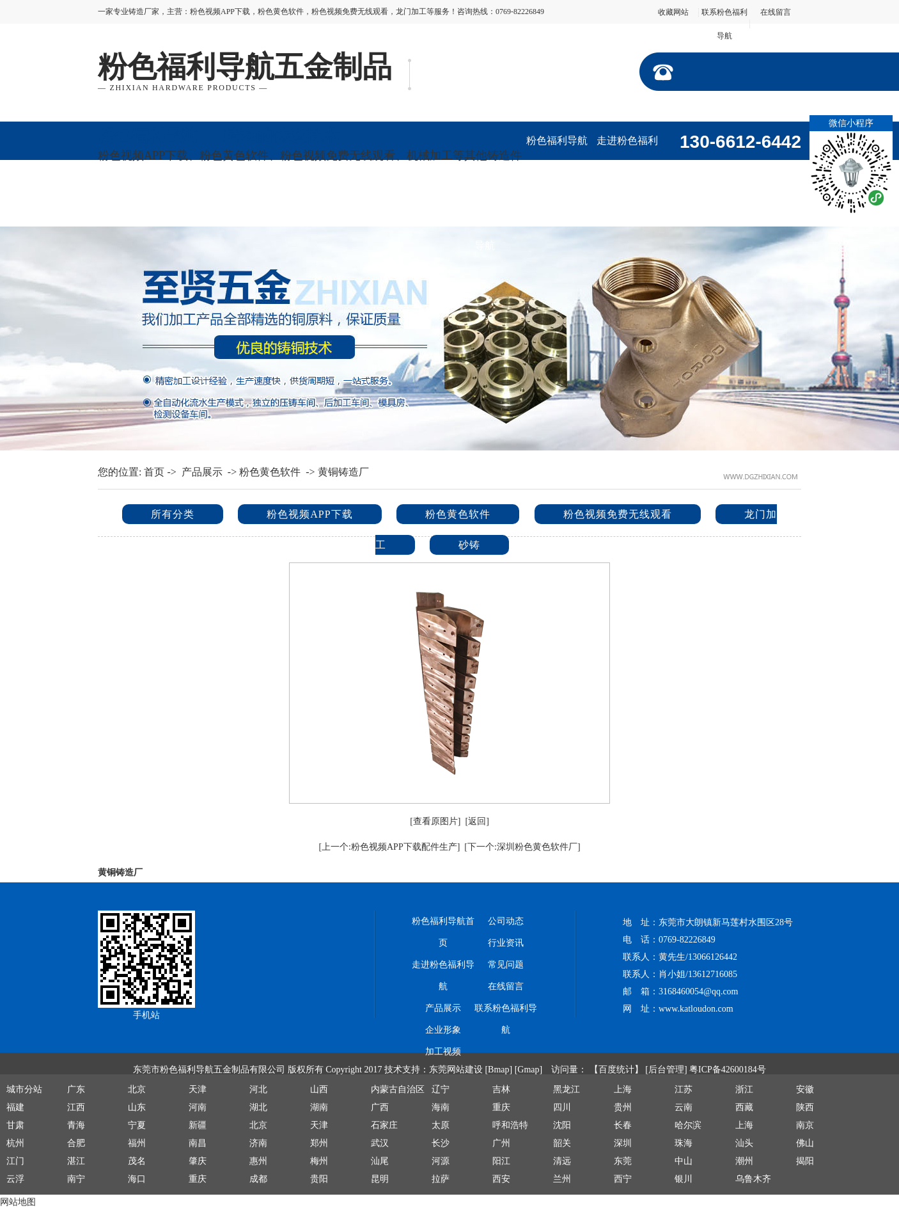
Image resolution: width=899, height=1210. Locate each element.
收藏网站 (673, 12)
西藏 (744, 1107)
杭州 (15, 1143)
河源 (441, 1161)
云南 (683, 1107)
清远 (562, 1161)
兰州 (562, 1179)
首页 (154, 471)
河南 (198, 1107)
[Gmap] (529, 1069)
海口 (137, 1179)
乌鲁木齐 (753, 1179)
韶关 (562, 1143)
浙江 (744, 1089)
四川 (562, 1107)
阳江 (501, 1161)
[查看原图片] (435, 821)
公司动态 (273, 207)
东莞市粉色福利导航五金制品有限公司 (209, 1069)
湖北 (258, 1107)
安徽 (805, 1089)
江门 (15, 1161)
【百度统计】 (616, 1069)
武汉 (380, 1143)
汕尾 (380, 1161)
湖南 (319, 1107)
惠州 (258, 1161)
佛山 (805, 1143)
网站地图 (18, 1202)
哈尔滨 (688, 1125)
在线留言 (775, 12)
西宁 (623, 1179)
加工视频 (203, 207)
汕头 (744, 1143)
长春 (623, 1125)
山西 (319, 1089)
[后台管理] (666, 1069)
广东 (76, 1089)
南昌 (198, 1143)
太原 (441, 1125)
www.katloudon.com (696, 1009)
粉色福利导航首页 (557, 147)
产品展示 (697, 168)
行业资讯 (344, 207)
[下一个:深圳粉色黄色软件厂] (522, 847)
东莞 (623, 1161)
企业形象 (133, 207)
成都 (258, 1179)
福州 (137, 1143)
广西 (380, 1107)
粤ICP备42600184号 (727, 1069)
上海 (623, 1089)
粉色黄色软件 (270, 471)
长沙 (441, 1143)
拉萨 (441, 1179)
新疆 (198, 1125)
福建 (15, 1107)
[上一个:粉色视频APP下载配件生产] (389, 847)
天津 (198, 1089)
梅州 (319, 1161)
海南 (441, 1107)
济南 (258, 1143)
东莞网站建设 (456, 1069)
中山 (683, 1161)
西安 (501, 1179)
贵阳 (319, 1179)
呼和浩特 (510, 1125)
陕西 (805, 1107)
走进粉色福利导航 (627, 147)
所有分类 (172, 514)
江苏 (683, 1089)
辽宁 (441, 1089)
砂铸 (469, 544)
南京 (805, 1125)
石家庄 (384, 1125)
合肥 (76, 1143)
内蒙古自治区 (398, 1089)
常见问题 (506, 964)
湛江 (76, 1161)
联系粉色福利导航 (484, 214)
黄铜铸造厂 (343, 471)
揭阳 (805, 1161)
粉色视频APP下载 (309, 514)
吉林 (501, 1089)
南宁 (76, 1179)
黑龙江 (566, 1089)
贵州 (623, 1107)
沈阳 (562, 1125)
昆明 (380, 1179)
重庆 (501, 1107)
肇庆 (198, 1161)
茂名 (137, 1161)
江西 (76, 1107)
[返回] (477, 821)
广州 (501, 1143)
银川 (683, 1179)
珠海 (683, 1143)
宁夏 (137, 1125)
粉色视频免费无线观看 (617, 514)
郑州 (319, 1143)
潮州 (744, 1161)
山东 (137, 1107)
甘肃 (15, 1125)
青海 (76, 1125)
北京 (137, 1089)
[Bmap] (498, 1069)
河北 (258, 1089)
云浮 (15, 1179)
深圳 (623, 1143)
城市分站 (24, 1089)
